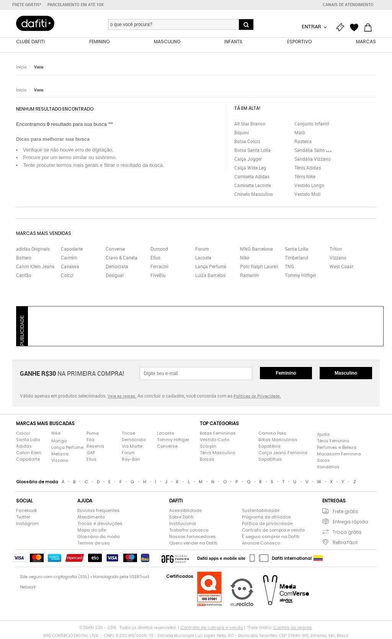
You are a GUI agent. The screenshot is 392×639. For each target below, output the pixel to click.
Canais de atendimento (348, 4)
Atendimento (91, 517)
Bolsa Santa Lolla (252, 150)
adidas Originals (33, 249)
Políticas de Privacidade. (257, 396)
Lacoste (203, 257)
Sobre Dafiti (181, 517)
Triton (336, 249)
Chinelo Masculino (253, 194)
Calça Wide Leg (250, 168)
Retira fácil (345, 542)
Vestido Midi (307, 194)
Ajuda (323, 434)
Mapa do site (91, 530)
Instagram (27, 523)
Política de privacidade (267, 523)
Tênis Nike (304, 176)
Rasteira (303, 141)
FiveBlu (158, 275)
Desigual (115, 275)
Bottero (23, 257)
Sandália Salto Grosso (317, 150)
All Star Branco (249, 124)
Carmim (69, 257)
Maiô (299, 132)
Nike (244, 257)
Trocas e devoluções (99, 523)
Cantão (23, 275)
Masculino (346, 373)
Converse (115, 249)
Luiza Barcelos (210, 275)
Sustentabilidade (260, 510)
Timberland (296, 257)
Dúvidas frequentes (98, 510)
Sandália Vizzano (312, 159)
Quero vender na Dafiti (193, 543)
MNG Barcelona (256, 249)
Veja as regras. (122, 396)
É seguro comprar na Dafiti (270, 536)
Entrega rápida (350, 521)
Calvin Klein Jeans (35, 266)
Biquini (241, 132)
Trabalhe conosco (188, 530)
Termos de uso (93, 543)
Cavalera (70, 266)
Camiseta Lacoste (252, 185)
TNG (289, 266)
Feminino (286, 373)
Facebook (26, 510)
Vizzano (338, 257)
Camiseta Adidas (252, 176)
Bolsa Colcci (247, 141)
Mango (59, 440)
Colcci (67, 275)
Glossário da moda (98, 536)
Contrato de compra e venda (273, 530)
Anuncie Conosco (261, 543)
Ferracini (159, 266)
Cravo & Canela (121, 257)
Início (21, 67)
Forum (202, 249)
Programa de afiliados (266, 517)
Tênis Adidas (307, 168)
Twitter (23, 517)
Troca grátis (347, 532)
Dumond (159, 249)
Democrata (117, 266)
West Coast (341, 266)
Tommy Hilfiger (300, 275)
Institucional (182, 523)
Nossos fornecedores (192, 536)
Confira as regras (292, 627)
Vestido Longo (309, 185)
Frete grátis (345, 511)
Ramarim (249, 275)
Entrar (312, 26)
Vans (39, 67)
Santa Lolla (296, 249)
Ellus (155, 257)
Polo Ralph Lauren (259, 266)
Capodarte (72, 249)
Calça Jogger (248, 159)
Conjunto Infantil (311, 124)
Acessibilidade (185, 510)
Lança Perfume (210, 266)
